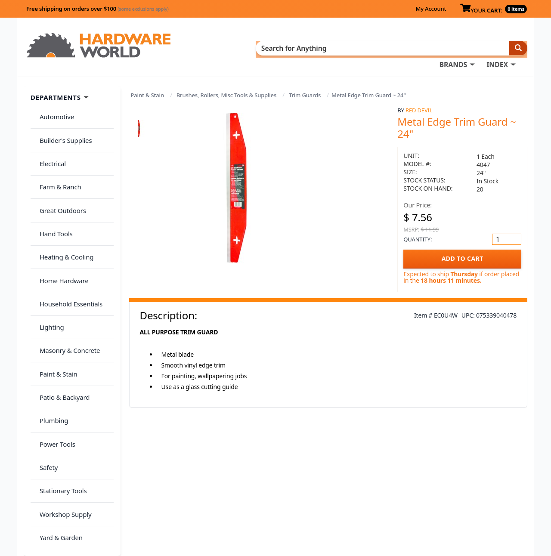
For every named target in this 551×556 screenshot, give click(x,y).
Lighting (48, 254)
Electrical (49, 135)
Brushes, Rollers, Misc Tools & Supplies (226, 82)
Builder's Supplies (62, 118)
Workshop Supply (62, 390)
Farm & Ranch (56, 152)
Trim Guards (305, 82)
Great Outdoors (59, 169)
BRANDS (272, 48)
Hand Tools (52, 186)
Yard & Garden (57, 407)
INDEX (316, 48)
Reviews (408, 496)
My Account (430, 8)
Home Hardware (60, 220)
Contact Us (286, 496)
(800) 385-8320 (291, 508)
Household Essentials (67, 237)
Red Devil (419, 98)
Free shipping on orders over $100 (97, 8)
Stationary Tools (59, 373)
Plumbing (50, 322)
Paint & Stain (147, 82)
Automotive (53, 101)
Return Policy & (419, 484)
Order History (290, 472)
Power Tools (53, 339)
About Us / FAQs (420, 472)
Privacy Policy (466, 484)
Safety (45, 356)
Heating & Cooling (63, 203)
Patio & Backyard (61, 305)
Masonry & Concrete (66, 271)
